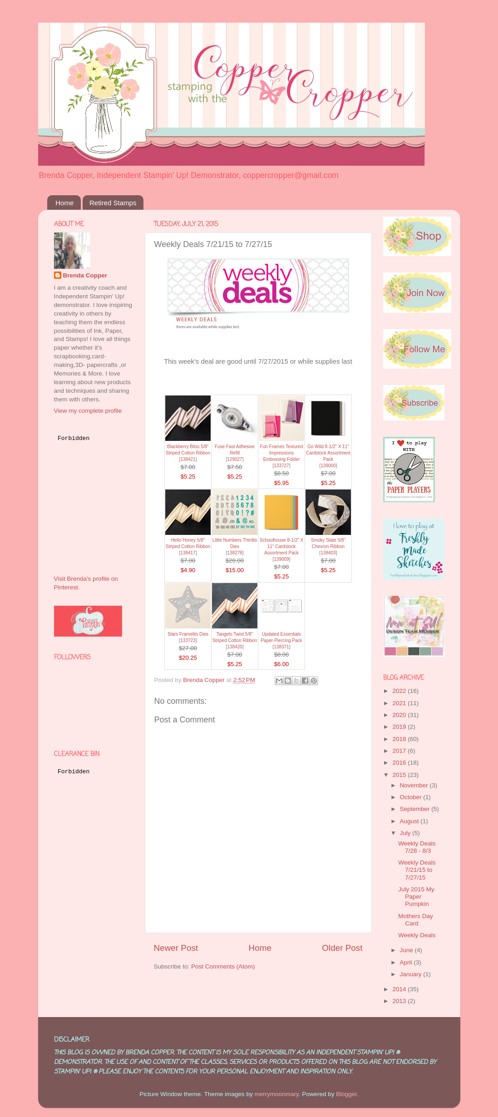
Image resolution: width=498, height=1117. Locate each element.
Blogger (346, 1094)
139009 (281, 559)
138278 (234, 552)
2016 (400, 762)
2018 (400, 739)
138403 (327, 552)
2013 (400, 1001)
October (412, 797)
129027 (234, 459)
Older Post (342, 948)
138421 (187, 459)
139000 (327, 465)
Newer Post (176, 948)
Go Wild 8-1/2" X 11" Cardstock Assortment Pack (328, 453)
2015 (400, 774)
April (407, 962)
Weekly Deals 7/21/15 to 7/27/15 (416, 869)
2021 (400, 703)
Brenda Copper (85, 275)
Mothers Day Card (415, 920)
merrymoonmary (276, 1094)
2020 (400, 715)
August (410, 821)
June (407, 950)
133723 (187, 640)
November (415, 785)
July (406, 833)
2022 (400, 690)
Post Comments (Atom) (223, 966)
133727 (281, 465)
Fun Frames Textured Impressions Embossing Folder (281, 453)
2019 (400, 726)
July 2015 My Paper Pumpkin (416, 896)
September (416, 809)
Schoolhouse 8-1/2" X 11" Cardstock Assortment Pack (281, 546)
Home (64, 203)
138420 (234, 646)
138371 (281, 646)
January (412, 974)
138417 (187, 552)
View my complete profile (88, 410)
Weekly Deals (416, 935)
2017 (400, 750)
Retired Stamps (112, 203)
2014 (400, 989)
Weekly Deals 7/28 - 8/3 (416, 847)
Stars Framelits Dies (188, 634)
